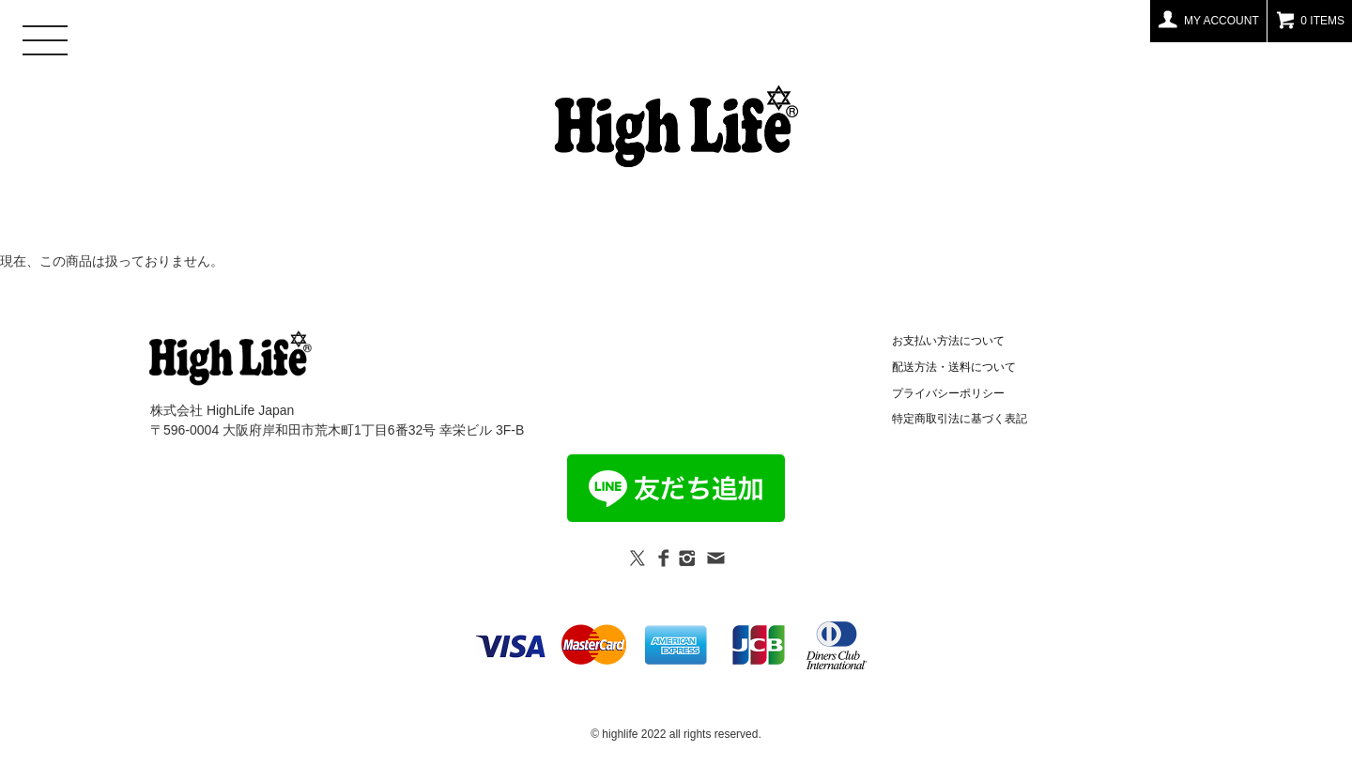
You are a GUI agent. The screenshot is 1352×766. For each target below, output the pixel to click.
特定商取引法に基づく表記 (959, 418)
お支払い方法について (948, 340)
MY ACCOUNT (1208, 19)
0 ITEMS (1309, 19)
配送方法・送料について (954, 367)
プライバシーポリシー (948, 393)
